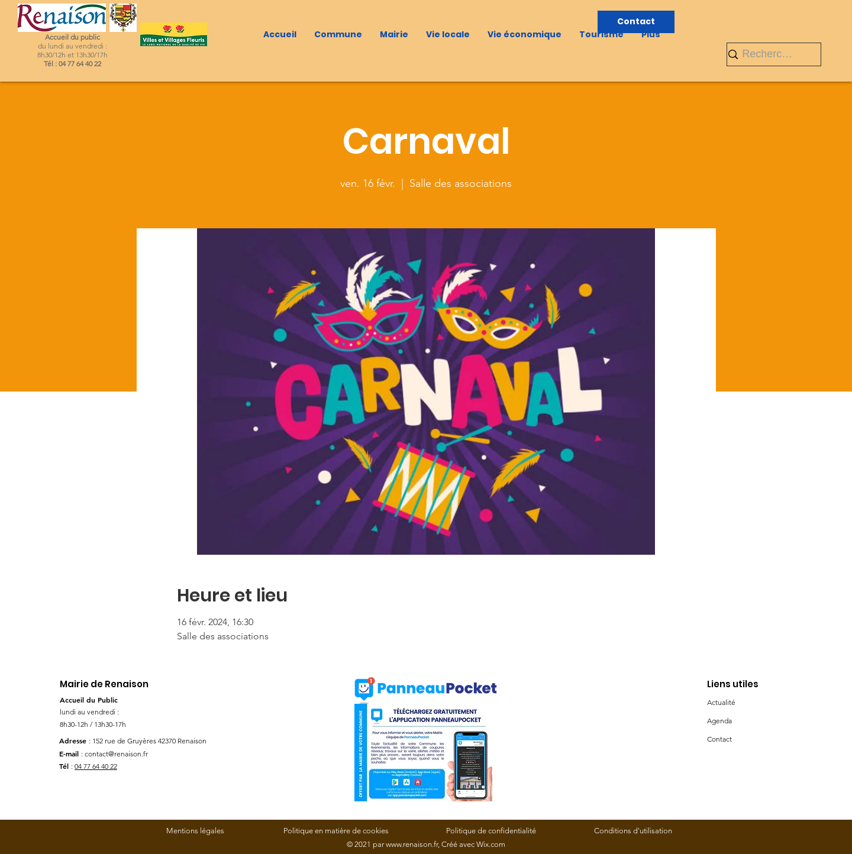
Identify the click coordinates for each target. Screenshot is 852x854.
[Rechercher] (769, 54)
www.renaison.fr (412, 844)
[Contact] (636, 22)
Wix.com (490, 844)
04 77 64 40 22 (96, 766)
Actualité (721, 702)
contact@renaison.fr (116, 753)
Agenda (719, 720)
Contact (719, 739)
